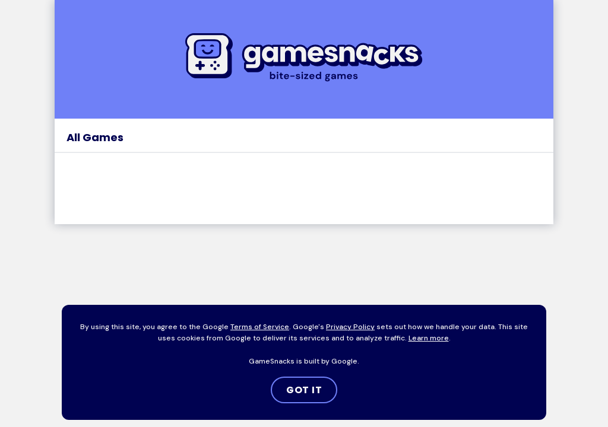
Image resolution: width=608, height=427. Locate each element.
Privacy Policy (350, 327)
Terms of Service (259, 327)
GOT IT (304, 390)
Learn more (428, 338)
